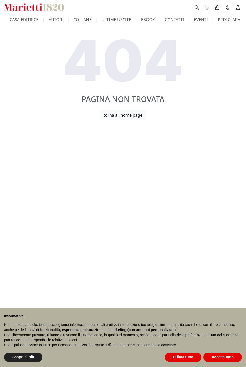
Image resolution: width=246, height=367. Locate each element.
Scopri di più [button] (23, 357)
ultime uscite (116, 19)
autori (55, 19)
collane (82, 19)
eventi (201, 19)
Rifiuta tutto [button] (183, 357)
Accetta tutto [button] (223, 357)
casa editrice (23, 19)
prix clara (229, 19)
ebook (148, 19)
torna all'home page (123, 115)
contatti (174, 19)
